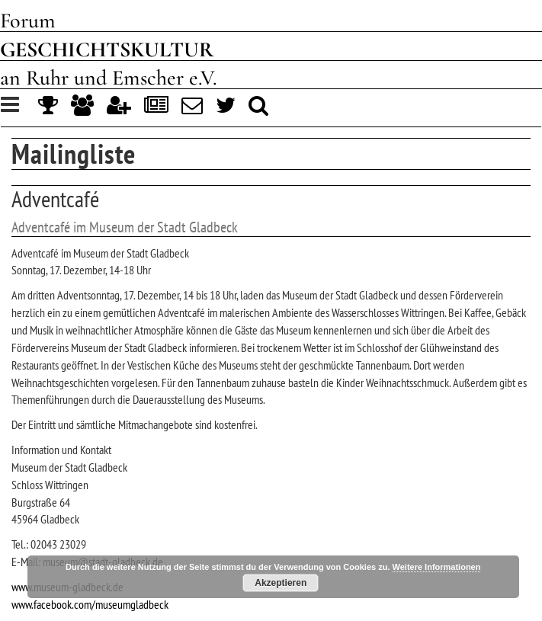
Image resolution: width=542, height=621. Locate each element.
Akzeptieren (280, 583)
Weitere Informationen (437, 566)
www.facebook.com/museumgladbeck (89, 604)
